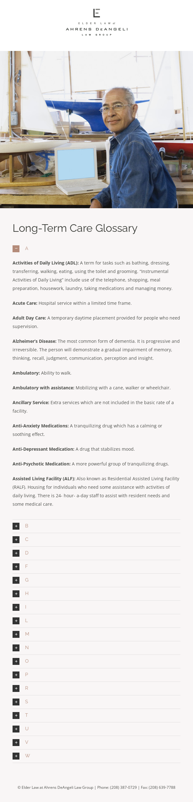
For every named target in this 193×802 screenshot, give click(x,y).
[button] (96, 248)
